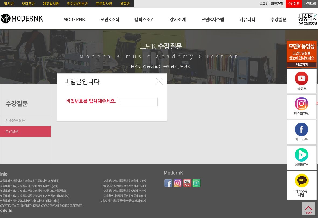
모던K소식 (109, 19)
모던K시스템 (212, 19)
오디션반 (28, 3)
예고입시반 (51, 3)
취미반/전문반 (77, 3)
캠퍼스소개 (144, 19)
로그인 (264, 3)
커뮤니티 (247, 19)
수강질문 (279, 19)
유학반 (125, 3)
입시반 (9, 3)
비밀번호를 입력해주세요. (91, 101)
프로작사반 (104, 3)
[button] (160, 82)
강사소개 (178, 19)
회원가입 (277, 3)
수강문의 (294, 3)
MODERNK (74, 19)
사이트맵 (310, 3)
